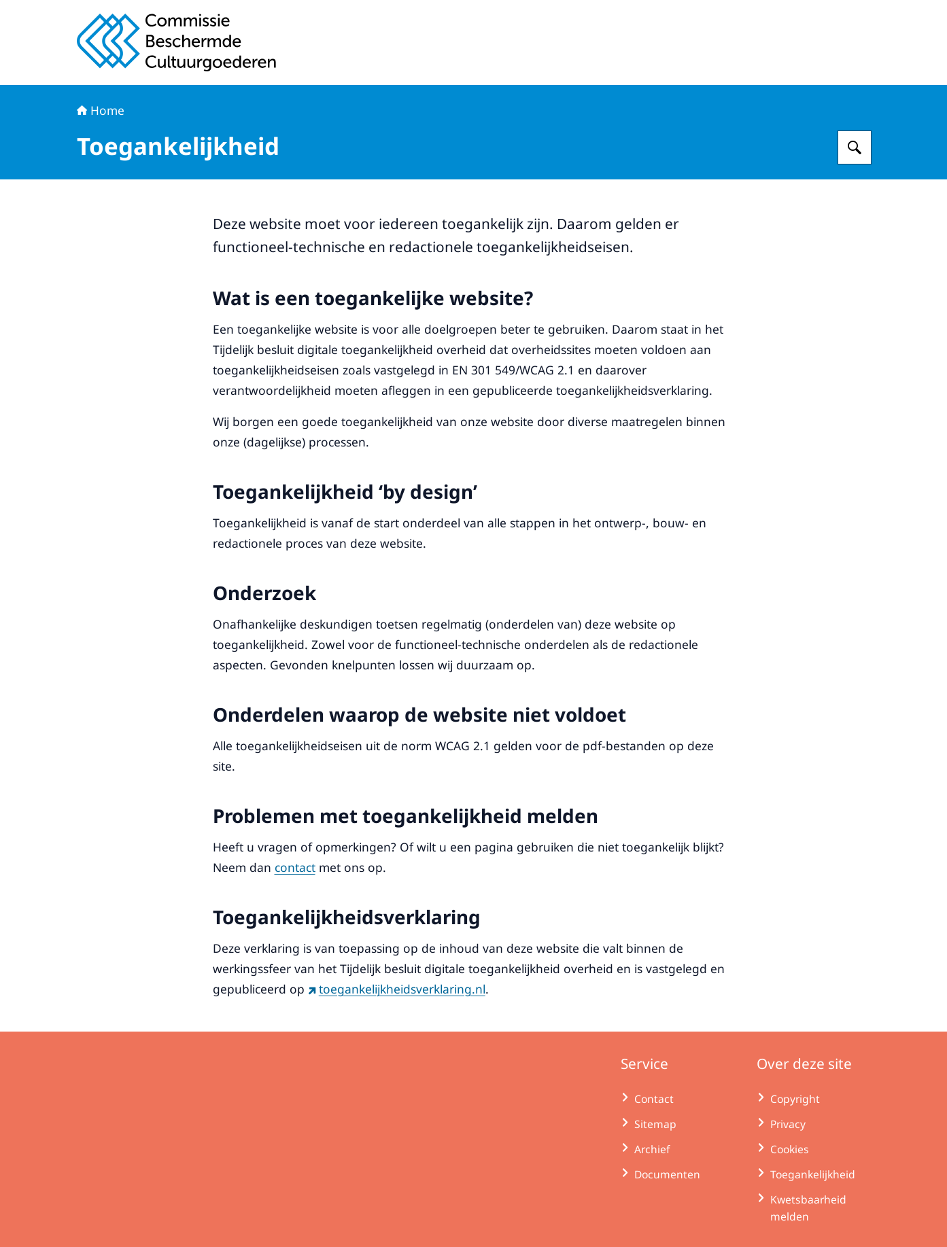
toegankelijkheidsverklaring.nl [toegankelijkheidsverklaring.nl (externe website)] (396, 989)
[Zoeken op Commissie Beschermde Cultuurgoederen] (854, 147)
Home (100, 110)
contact (295, 867)
